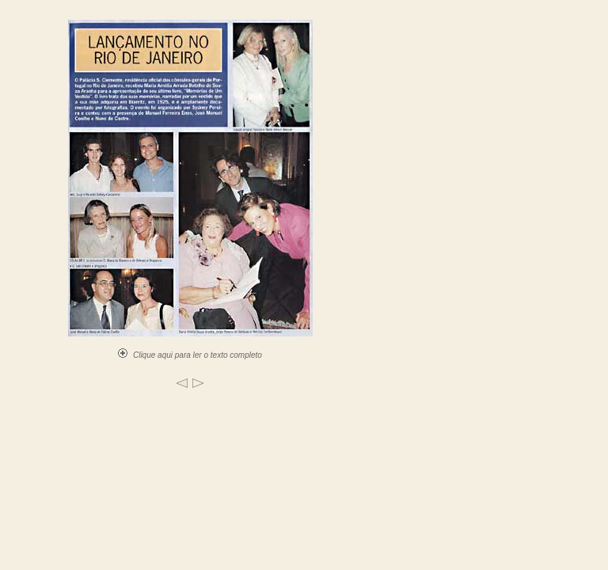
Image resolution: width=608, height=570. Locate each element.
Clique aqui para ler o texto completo (190, 355)
